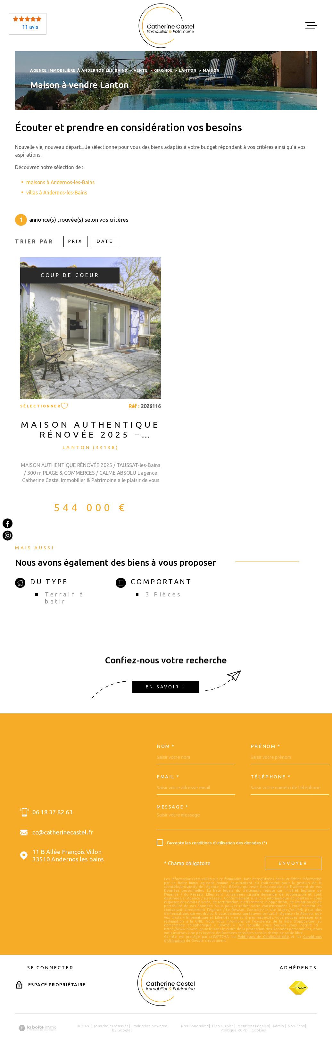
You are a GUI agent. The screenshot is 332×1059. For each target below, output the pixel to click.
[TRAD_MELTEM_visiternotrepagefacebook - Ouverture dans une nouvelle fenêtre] (7, 523)
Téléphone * (271, 777)
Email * (168, 777)
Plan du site (223, 1026)
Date (105, 241)
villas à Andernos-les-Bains (56, 192)
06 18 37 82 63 (52, 812)
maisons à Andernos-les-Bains (60, 182)
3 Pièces (163, 594)
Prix (75, 241)
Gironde (163, 70)
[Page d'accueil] (166, 25)
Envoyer (293, 863)
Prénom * (266, 746)
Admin (278, 1026)
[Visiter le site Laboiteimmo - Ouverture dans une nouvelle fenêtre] (37, 1028)
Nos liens (296, 1026)
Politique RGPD (234, 1030)
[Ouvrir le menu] (311, 25)
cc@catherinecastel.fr (62, 832)
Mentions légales (253, 1026)
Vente (141, 70)
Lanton (187, 70)
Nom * (166, 746)
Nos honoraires (194, 1026)
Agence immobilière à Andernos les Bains (78, 70)
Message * (173, 807)
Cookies (259, 1030)
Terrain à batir (64, 598)
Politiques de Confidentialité (263, 937)
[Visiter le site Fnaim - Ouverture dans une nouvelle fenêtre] (298, 988)
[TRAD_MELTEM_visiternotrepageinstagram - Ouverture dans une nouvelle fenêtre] (7, 535)
